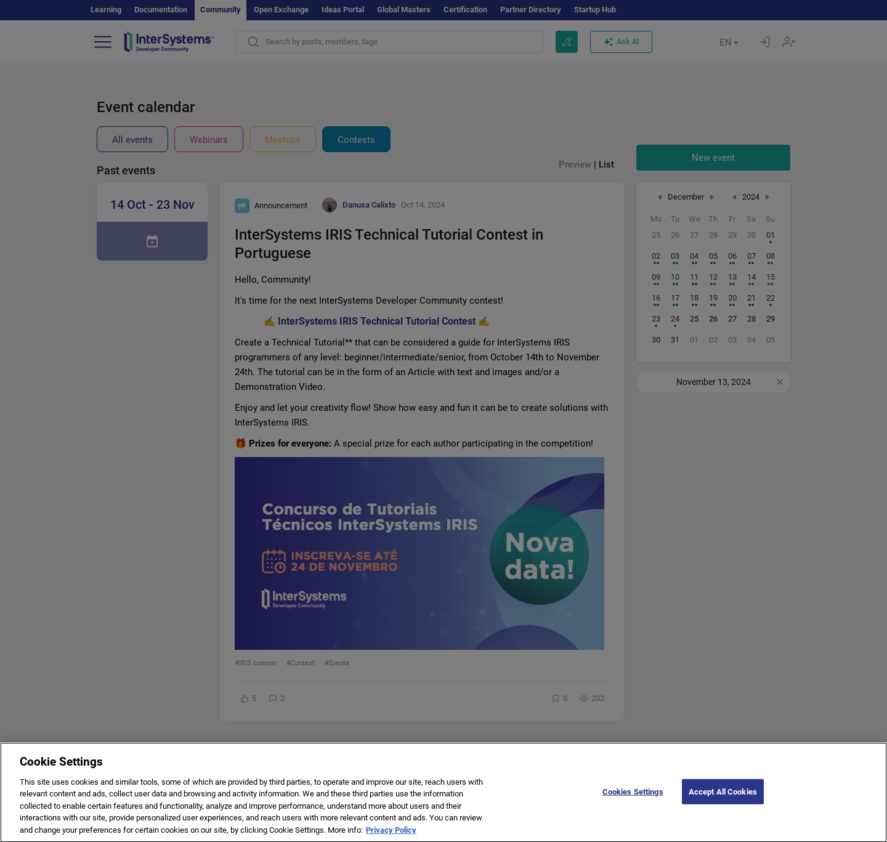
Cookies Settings (632, 802)
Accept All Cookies (723, 802)
